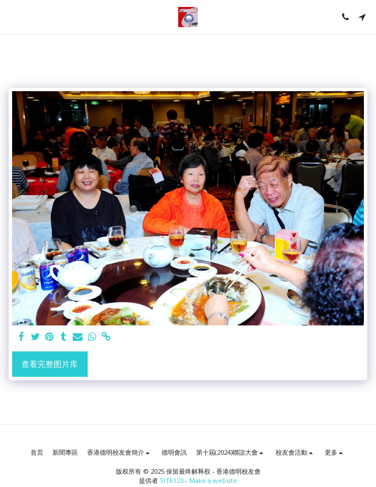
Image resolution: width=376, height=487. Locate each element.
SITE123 (171, 480)
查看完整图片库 (49, 363)
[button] (12, 16)
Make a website (213, 480)
